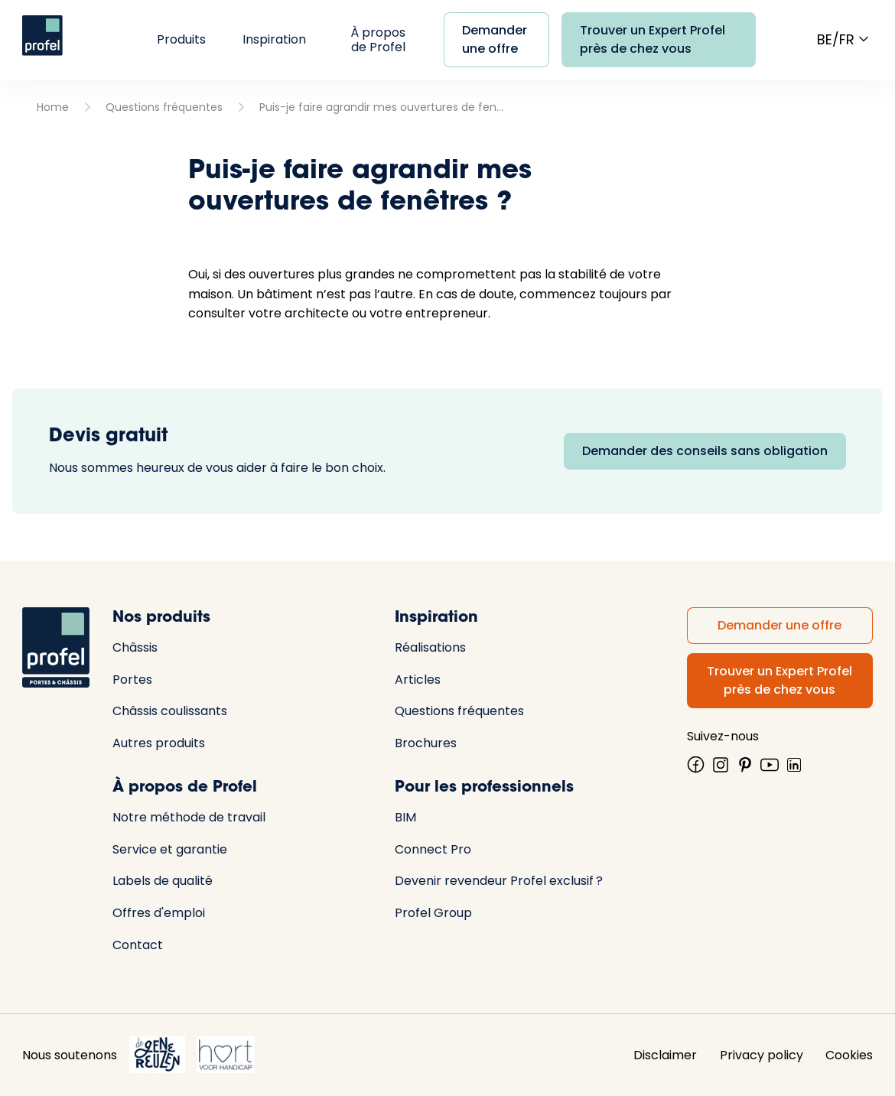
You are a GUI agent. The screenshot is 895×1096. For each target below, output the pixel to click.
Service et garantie (169, 849)
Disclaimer (665, 1055)
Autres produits (158, 743)
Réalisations (430, 647)
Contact (137, 945)
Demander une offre (494, 39)
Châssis (135, 647)
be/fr (845, 39)
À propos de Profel (377, 39)
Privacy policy (761, 1055)
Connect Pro (433, 849)
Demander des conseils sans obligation (705, 451)
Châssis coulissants (169, 711)
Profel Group (433, 913)
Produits (181, 39)
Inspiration (274, 39)
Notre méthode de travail (188, 817)
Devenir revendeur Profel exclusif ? (499, 880)
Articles (418, 679)
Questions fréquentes (164, 107)
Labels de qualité (162, 880)
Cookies (849, 1055)
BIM (405, 817)
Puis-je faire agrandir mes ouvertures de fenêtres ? (381, 107)
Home (53, 107)
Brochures (426, 743)
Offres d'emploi (158, 913)
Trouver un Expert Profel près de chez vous (652, 39)
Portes (132, 679)
